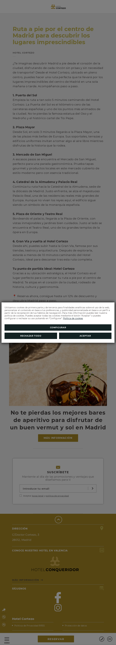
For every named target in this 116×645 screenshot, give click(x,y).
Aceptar (85, 335)
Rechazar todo (30, 335)
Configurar (58, 327)
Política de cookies (73, 318)
